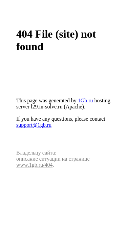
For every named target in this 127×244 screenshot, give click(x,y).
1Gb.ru (85, 100)
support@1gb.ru (33, 125)
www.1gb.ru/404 (34, 165)
